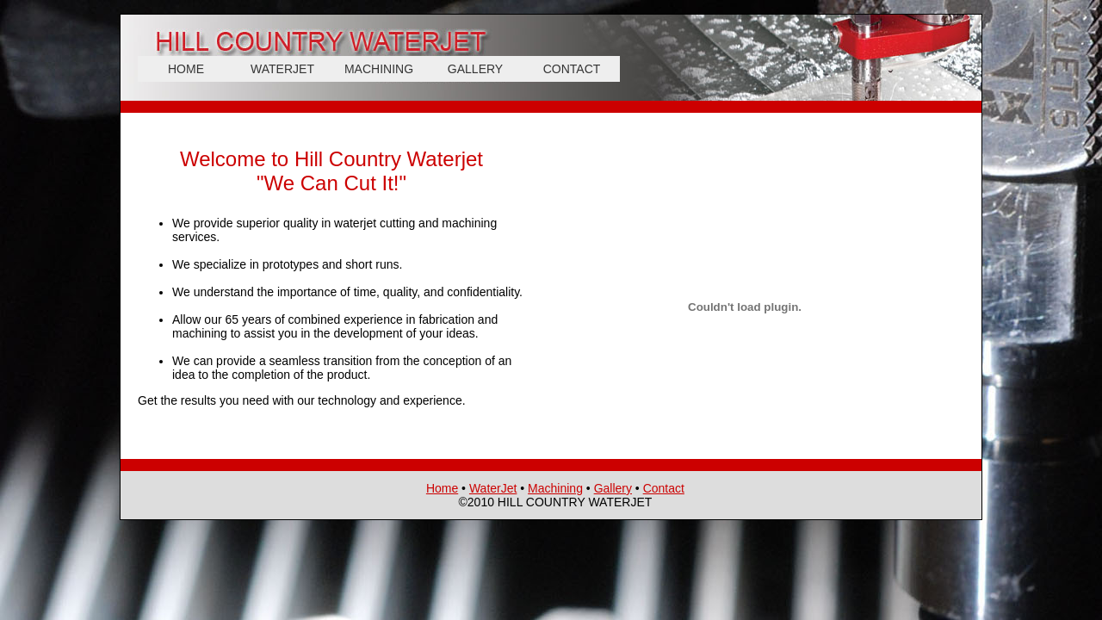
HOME (186, 69)
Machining (555, 488)
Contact (663, 488)
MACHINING (378, 69)
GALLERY (475, 69)
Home (442, 488)
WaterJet (493, 488)
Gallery (613, 488)
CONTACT (572, 69)
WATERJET (282, 69)
